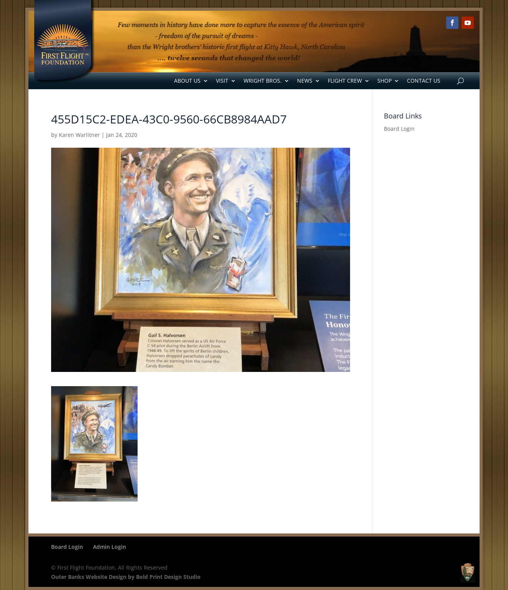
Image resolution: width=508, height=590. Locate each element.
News (304, 80)
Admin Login (109, 546)
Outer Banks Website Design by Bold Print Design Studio (126, 576)
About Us (187, 80)
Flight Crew (345, 80)
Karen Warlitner (79, 134)
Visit (222, 80)
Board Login (399, 128)
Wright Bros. (263, 80)
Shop (384, 80)
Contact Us (423, 80)
